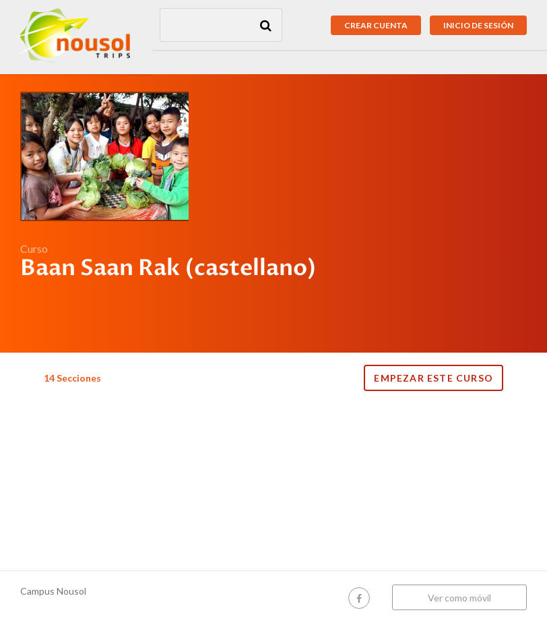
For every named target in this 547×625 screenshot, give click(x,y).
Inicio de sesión (478, 25)
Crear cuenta (376, 25)
